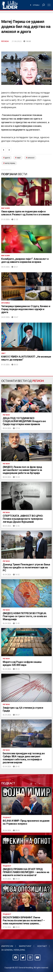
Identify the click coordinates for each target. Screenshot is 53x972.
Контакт (42, 946)
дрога (7, 158)
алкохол (31, 158)
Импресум (7, 946)
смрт (19, 158)
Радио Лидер (9, 5)
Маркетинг (25, 946)
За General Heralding (13, 949)
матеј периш (10, 163)
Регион (5, 41)
